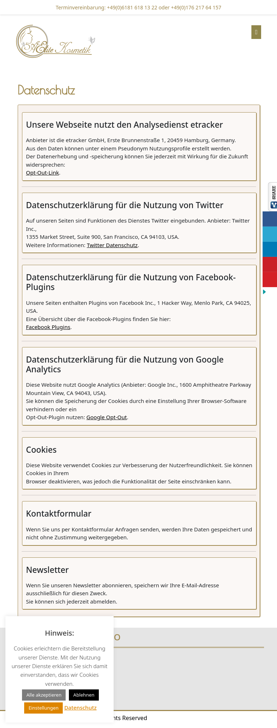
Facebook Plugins (48, 326)
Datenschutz (80, 707)
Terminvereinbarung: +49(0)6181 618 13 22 (107, 7)
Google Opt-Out (107, 417)
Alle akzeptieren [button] (43, 695)
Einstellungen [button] (43, 708)
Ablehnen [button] (83, 695)
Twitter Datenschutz (112, 245)
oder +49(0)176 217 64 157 (189, 7)
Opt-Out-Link (42, 172)
